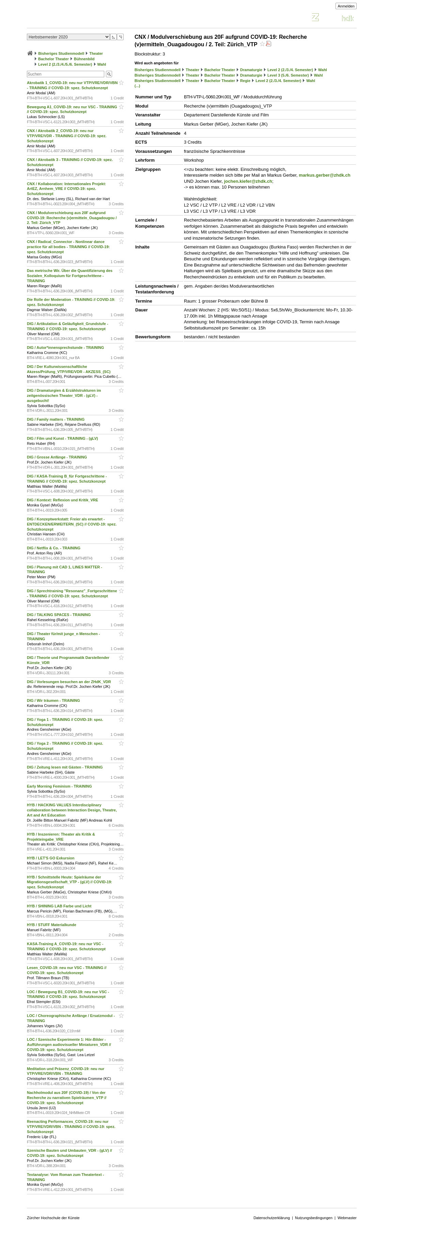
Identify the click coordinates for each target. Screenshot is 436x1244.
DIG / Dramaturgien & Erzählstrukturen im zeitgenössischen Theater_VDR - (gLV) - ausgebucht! (64, 395)
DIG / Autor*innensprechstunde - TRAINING (66, 347)
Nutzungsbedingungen (313, 1218)
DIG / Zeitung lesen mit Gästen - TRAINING (65, 767)
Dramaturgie (251, 70)
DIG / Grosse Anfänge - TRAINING (57, 457)
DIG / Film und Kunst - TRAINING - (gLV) (63, 438)
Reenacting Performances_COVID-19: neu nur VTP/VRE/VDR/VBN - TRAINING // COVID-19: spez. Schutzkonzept (71, 1126)
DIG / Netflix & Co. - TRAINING (54, 548)
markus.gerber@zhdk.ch (324, 175)
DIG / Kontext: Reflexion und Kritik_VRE (63, 500)
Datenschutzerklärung (271, 1218)
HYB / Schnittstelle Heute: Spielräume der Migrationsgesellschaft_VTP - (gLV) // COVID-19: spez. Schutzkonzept (69, 882)
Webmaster (347, 1218)
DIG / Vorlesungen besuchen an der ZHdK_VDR (69, 682)
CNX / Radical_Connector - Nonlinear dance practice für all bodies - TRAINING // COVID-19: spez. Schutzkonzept (68, 247)
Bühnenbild (84, 59)
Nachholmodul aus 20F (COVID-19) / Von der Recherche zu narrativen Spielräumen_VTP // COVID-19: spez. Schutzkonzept (66, 1097)
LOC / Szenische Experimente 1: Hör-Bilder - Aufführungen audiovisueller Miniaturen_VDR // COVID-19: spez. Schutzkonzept (69, 1044)
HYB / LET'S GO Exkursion (51, 858)
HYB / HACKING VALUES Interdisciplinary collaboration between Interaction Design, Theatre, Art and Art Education (72, 810)
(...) (137, 86)
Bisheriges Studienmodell (61, 53)
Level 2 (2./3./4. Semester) (290, 70)
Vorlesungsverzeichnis (77, 18)
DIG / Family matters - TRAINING (56, 419)
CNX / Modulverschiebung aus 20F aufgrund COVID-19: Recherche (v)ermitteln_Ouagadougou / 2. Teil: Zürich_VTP (71, 218)
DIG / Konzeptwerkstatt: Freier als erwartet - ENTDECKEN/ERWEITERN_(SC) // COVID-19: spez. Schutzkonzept (71, 524)
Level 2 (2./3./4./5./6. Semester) (65, 64)
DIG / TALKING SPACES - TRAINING (59, 615)
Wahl (101, 64)
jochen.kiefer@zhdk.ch (248, 181)
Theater (96, 53)
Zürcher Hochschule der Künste (53, 1218)
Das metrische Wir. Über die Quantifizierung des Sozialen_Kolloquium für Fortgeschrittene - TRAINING (69, 276)
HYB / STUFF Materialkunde (52, 925)
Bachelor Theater (53, 59)
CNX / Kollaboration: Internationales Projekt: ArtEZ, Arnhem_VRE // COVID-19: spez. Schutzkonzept (66, 189)
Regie (245, 81)
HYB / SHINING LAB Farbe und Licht (60, 906)
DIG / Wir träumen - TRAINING (54, 700)
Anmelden (346, 6)
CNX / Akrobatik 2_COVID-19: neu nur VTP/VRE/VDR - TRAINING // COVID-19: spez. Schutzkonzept (66, 136)
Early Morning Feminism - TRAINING (60, 786)
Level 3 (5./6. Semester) (288, 75)
